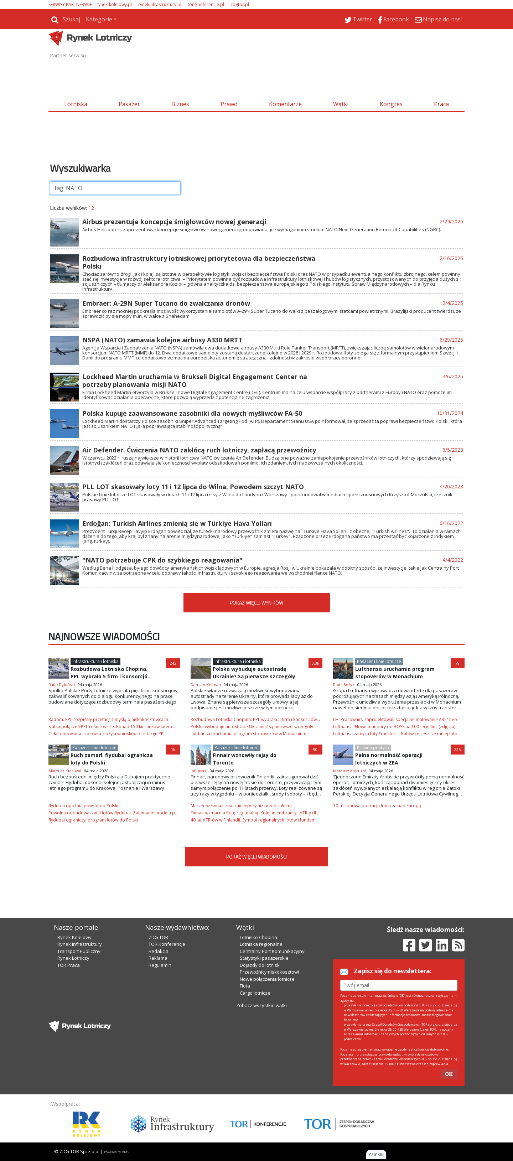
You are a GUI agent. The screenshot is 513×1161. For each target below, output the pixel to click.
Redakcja (159, 951)
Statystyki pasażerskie (264, 958)
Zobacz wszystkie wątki (261, 1005)
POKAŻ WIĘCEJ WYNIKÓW (256, 602)
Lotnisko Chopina (258, 937)
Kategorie (99, 19)
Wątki (340, 104)
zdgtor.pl (239, 4)
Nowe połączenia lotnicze (267, 979)
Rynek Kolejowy (74, 937)
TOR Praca (68, 965)
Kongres (391, 104)
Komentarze (285, 104)
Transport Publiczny (78, 951)
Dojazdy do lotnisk (260, 965)
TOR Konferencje (167, 944)
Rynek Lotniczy (73, 958)
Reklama (158, 958)
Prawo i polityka (373, 748)
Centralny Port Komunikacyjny (272, 951)
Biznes (180, 104)
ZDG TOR (158, 937)
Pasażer (129, 104)
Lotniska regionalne (261, 944)
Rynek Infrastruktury (79, 944)
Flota (245, 986)
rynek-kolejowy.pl (114, 4)
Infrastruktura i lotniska (95, 661)
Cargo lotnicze (255, 993)
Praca (441, 104)
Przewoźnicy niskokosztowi (269, 972)
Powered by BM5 (116, 1152)
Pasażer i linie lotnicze (379, 661)
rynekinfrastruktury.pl (159, 4)
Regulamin (160, 965)
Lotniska (75, 104)
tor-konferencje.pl (206, 4)
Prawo (229, 104)
